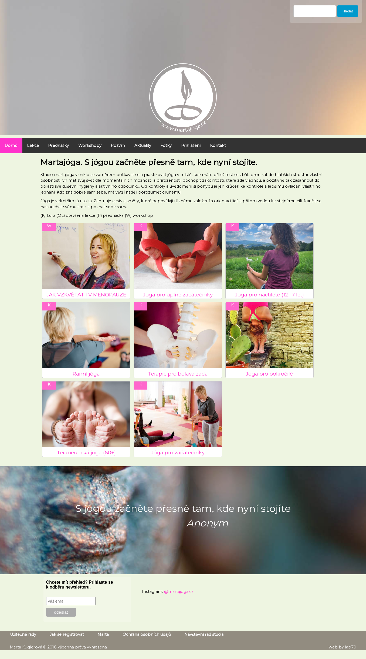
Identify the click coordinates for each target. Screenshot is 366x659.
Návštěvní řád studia (203, 634)
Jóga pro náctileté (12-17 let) (269, 295)
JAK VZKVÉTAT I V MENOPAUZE (86, 295)
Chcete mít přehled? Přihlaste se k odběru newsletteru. (79, 584)
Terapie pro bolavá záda (178, 374)
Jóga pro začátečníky (178, 453)
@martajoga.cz (179, 591)
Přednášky (58, 145)
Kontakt (218, 145)
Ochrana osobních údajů (147, 634)
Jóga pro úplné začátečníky (178, 295)
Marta (103, 634)
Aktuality (142, 145)
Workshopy (89, 145)
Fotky (166, 145)
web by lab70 (342, 647)
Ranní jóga (86, 374)
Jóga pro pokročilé (269, 374)
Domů (11, 145)
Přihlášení (191, 145)
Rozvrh (118, 145)
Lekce (33, 145)
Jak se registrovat (67, 634)
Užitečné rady (23, 634)
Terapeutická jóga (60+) (86, 453)
